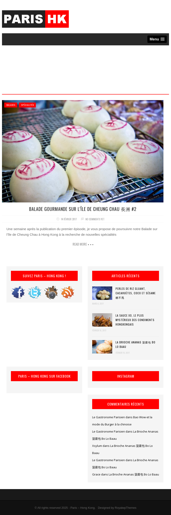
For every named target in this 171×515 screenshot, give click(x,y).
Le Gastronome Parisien (108, 417)
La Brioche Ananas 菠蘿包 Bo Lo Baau (135, 344)
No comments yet (95, 219)
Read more (80, 244)
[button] (157, 39)
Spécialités (27, 105)
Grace (96, 474)
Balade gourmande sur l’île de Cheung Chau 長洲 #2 (82, 209)
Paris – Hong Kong (82, 507)
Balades (10, 105)
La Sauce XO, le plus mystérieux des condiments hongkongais (135, 319)
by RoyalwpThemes (123, 507)
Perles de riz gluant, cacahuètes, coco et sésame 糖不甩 (136, 293)
